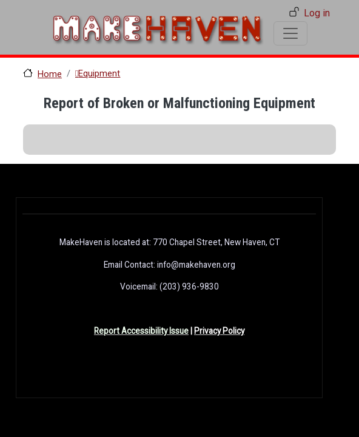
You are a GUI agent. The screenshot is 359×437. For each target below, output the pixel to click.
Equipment (99, 73)
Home (50, 74)
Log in (317, 13)
